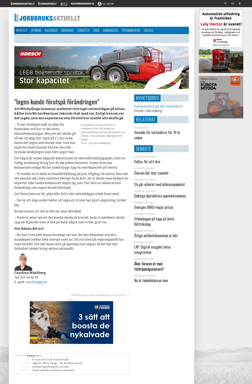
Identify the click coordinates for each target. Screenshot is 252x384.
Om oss (148, 30)
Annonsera (110, 30)
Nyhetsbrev (147, 97)
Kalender (51, 30)
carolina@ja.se (36, 282)
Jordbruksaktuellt (47, 18)
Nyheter (21, 30)
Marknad (67, 30)
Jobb (96, 30)
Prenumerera (131, 30)
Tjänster (83, 30)
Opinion (36, 30)
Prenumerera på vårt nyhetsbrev (158, 106)
